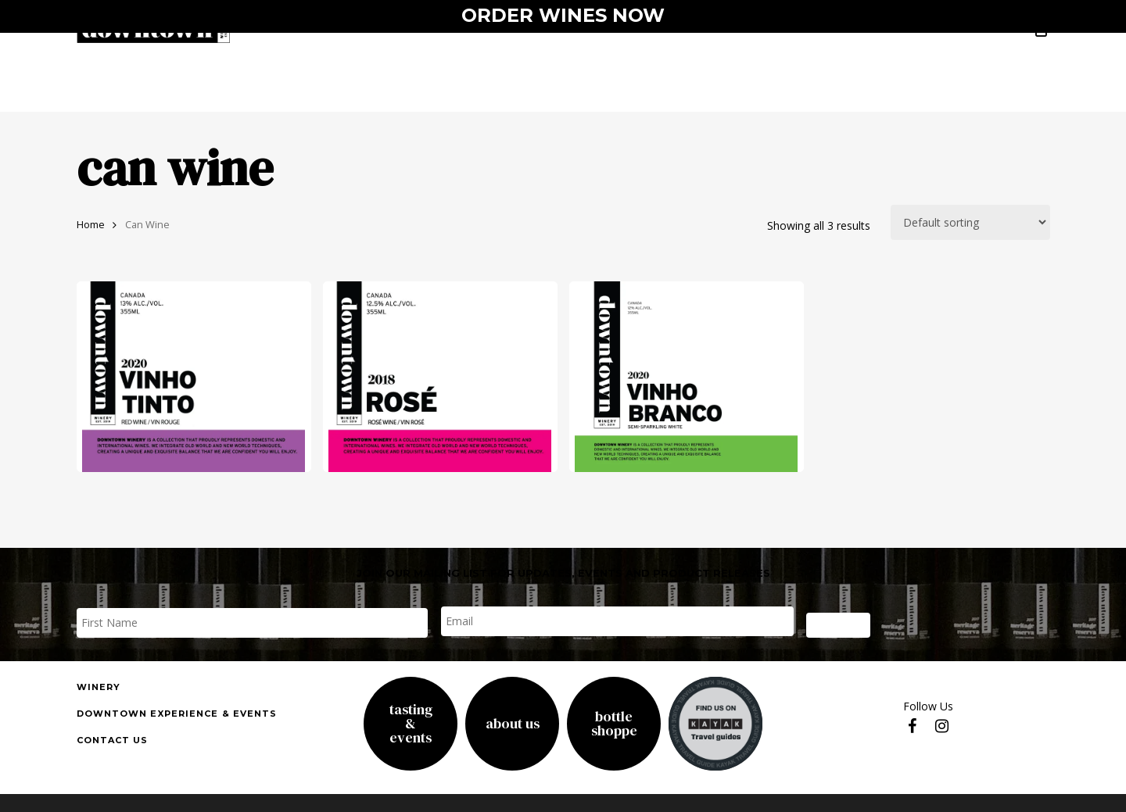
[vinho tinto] (194, 376)
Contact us (113, 740)
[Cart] (1041, 39)
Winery (99, 686)
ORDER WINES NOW (563, 15)
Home (91, 224)
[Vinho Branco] (686, 376)
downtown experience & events (177, 713)
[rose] (440, 376)
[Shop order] (970, 222)
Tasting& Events (410, 724)
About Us (513, 724)
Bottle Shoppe (614, 724)
